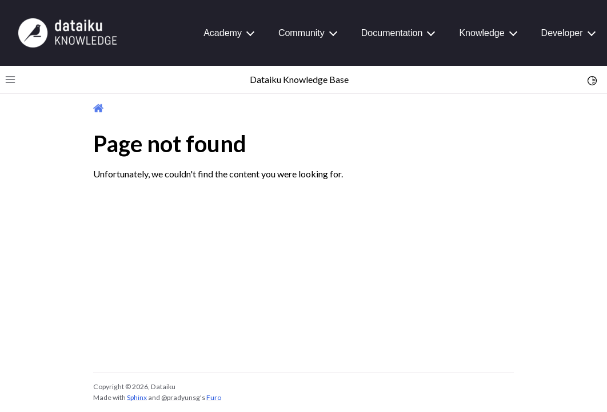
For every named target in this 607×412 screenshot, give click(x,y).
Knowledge (481, 33)
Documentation (392, 33)
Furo (213, 397)
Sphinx (137, 397)
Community (301, 33)
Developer (562, 33)
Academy (222, 33)
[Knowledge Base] (67, 32)
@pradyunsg (180, 397)
